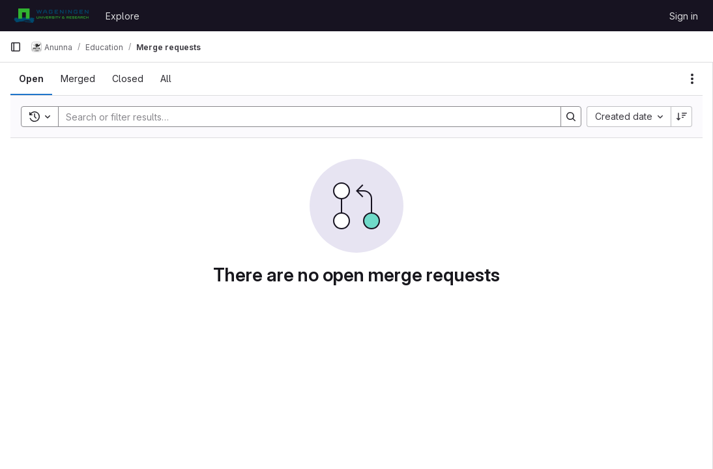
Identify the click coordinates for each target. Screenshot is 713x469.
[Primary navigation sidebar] (15, 46)
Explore (122, 15)
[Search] (303, 116)
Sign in (683, 15)
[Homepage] (51, 15)
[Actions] (692, 78)
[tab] (31, 79)
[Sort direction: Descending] (681, 116)
